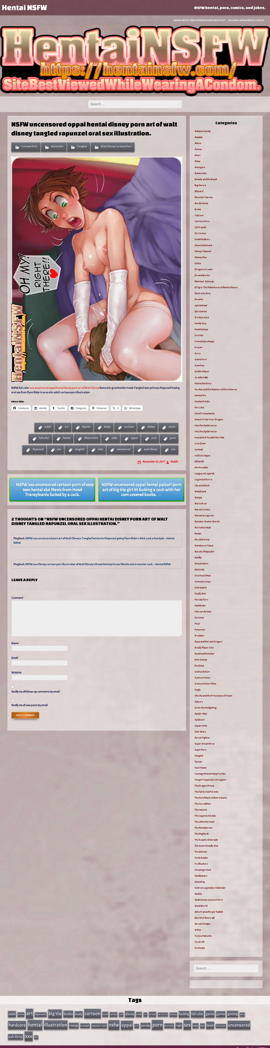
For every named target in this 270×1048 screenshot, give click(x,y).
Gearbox (199, 365)
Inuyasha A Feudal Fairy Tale (209, 437)
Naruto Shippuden (204, 551)
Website (16, 672)
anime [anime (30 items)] (21, 1013)
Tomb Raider (201, 857)
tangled (79, 449)
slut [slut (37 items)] (202, 1023)
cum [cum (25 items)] (121, 1014)
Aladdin (199, 137)
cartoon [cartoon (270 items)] (92, 1013)
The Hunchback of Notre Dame (211, 797)
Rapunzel (37, 449)
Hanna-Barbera (203, 383)
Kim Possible (201, 467)
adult (47, 427)
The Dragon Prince (204, 785)
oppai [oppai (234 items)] (127, 1023)
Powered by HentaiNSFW (251, 1045)
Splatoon (200, 719)
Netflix (198, 557)
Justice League (202, 455)
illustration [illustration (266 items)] (55, 1023)
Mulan (198, 533)
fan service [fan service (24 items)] (163, 1014)
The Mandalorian (203, 827)
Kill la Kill (199, 461)
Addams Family (203, 131)
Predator (200, 635)
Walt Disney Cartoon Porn (116, 146)
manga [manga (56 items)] (73, 1024)
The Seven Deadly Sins (206, 845)
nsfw (114, 438)
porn (172, 438)
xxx (173, 449)
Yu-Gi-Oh (200, 941)
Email (15, 658)
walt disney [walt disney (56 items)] (15, 1033)
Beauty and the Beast (206, 179)
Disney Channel (203, 251)
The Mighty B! (202, 833)
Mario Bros (201, 503)
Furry (198, 353)
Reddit (174, 461)
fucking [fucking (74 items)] (184, 1013)
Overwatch (201, 587)
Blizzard (199, 191)
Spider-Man (201, 713)
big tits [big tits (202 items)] (55, 1013)
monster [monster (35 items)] (85, 1023)
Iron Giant (200, 443)
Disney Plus (201, 257)
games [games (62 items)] (220, 1014)
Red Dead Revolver (205, 653)
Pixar (197, 623)
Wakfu (198, 893)
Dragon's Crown (203, 269)
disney (151, 427)
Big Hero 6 (200, 185)
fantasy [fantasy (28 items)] (173, 1014)
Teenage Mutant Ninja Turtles (210, 773)
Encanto (199, 299)
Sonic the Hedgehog (205, 707)
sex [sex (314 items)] (187, 1023)
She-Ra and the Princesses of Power (213, 695)
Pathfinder (200, 605)
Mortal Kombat (203, 527)
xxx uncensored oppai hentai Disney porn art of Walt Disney (64, 388)
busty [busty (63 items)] (78, 1013)
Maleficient (200, 491)
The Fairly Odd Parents (206, 791)
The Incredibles (203, 803)
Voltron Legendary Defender (210, 887)
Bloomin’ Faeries (203, 197)
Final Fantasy (201, 329)
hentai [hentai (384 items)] (35, 1022)
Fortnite (199, 335)
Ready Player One (204, 647)
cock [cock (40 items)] (105, 1013)
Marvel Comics (202, 509)
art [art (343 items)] (29, 1013)
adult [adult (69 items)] (12, 1013)
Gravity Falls (201, 377)
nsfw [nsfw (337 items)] (114, 1023)
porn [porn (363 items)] (157, 1022)
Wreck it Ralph (202, 923)
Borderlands (201, 203)
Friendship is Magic (204, 341)
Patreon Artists (203, 611)
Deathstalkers (202, 239)
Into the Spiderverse (206, 425)
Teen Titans (200, 767)
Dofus (198, 263)
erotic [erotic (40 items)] (152, 1013)
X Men (198, 929)
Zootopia (200, 947)
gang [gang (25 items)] (242, 1014)
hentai (66, 438)
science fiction (202, 671)
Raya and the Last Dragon (208, 641)
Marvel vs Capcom (204, 515)
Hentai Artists (202, 401)
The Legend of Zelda (205, 815)
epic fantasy (201, 305)
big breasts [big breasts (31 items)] (40, 1013)
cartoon (129, 427)
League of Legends (204, 473)
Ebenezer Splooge (204, 281)
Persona (199, 617)
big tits (86, 427)
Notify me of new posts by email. (29, 705)
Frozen (198, 347)
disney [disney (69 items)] (129, 1013)
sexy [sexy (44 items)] (195, 1024)
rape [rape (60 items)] (179, 1024)
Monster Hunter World (207, 521)
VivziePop (200, 881)
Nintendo (200, 569)
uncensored (123, 449)
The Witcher (201, 851)
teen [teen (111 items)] (210, 1023)
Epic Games (201, 311)
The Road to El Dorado (206, 839)
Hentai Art (57, 146)
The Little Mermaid (204, 821)
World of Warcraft (205, 917)
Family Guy (200, 323)
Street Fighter (202, 737)
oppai (134, 438)
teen (100, 449)
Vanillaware (201, 875)
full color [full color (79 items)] (197, 1013)
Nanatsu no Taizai (204, 545)
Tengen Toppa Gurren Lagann (210, 779)
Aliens (198, 143)
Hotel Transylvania (204, 413)
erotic (171, 427)
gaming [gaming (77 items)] (232, 1013)
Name (15, 643)
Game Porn (201, 359)
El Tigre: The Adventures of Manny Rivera (216, 287)
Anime (198, 149)
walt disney (150, 449)
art (66, 427)
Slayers (199, 701)
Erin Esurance (202, 317)
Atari (197, 155)
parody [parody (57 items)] (145, 1024)
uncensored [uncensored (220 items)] (239, 1023)
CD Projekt (200, 227)
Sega (197, 689)
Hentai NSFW (24, 7)
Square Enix (201, 725)
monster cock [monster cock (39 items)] (99, 1023)
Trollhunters (201, 863)
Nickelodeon (201, 563)
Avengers (200, 167)
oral (153, 438)
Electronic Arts (203, 293)
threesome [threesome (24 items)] (221, 1024)
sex (59, 449)
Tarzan (198, 761)
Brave (198, 209)
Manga (198, 497)
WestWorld (201, 905)
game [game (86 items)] (210, 1013)
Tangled (82, 146)
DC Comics (200, 233)
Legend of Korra (203, 479)
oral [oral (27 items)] (137, 1024)
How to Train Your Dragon (209, 419)
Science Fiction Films (205, 683)
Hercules (199, 407)
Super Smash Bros (204, 743)
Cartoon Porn (29, 146)
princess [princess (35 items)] (169, 1023)
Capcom (199, 215)
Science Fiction (202, 677)
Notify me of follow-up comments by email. (35, 692)
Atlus (197, 161)
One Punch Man (203, 575)
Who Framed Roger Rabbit (209, 911)
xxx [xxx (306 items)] (28, 1032)
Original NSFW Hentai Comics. (246, 20)
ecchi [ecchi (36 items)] (139, 1013)
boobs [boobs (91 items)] (68, 1013)
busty (107, 427)
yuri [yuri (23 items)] (36, 1034)
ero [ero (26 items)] (145, 1014)
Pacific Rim (200, 593)
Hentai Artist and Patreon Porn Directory (199, 20)
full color (44, 438)
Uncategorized (203, 869)
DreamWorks (202, 275)
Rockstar (200, 665)
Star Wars (200, 731)
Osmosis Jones (203, 581)
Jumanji (199, 449)
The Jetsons (201, 809)
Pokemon (200, 629)
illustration (91, 438)
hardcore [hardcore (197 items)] (17, 1023)
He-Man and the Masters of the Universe (216, 389)
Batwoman (200, 173)
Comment (17, 598)
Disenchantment (203, 245)
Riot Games (201, 659)
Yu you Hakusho (203, 935)
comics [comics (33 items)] (113, 1013)
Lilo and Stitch (202, 485)
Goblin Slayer (202, 371)
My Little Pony (202, 539)
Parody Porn (201, 599)
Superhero (200, 749)
